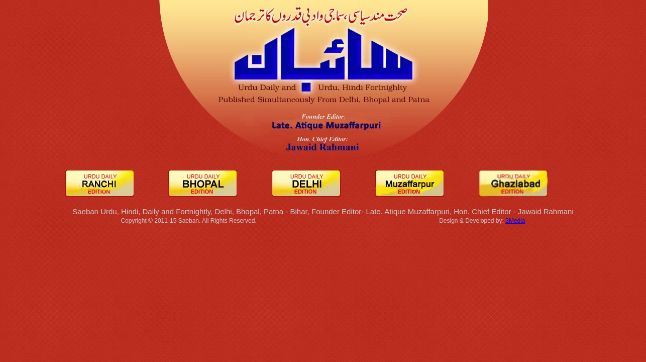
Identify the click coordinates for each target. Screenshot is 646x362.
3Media (515, 220)
